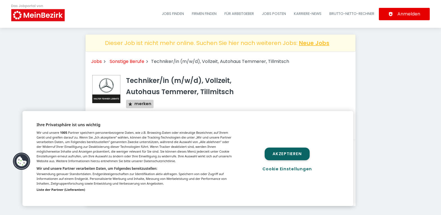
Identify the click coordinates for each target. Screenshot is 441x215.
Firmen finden (204, 13)
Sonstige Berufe (127, 61)
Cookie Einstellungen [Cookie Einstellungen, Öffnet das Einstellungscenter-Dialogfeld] (287, 169)
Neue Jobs (314, 43)
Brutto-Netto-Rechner (351, 13)
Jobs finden (173, 13)
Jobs (96, 61)
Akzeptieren (287, 154)
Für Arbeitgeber (239, 13)
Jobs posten (274, 13)
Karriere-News (307, 13)
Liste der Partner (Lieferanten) (61, 189)
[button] (22, 161)
